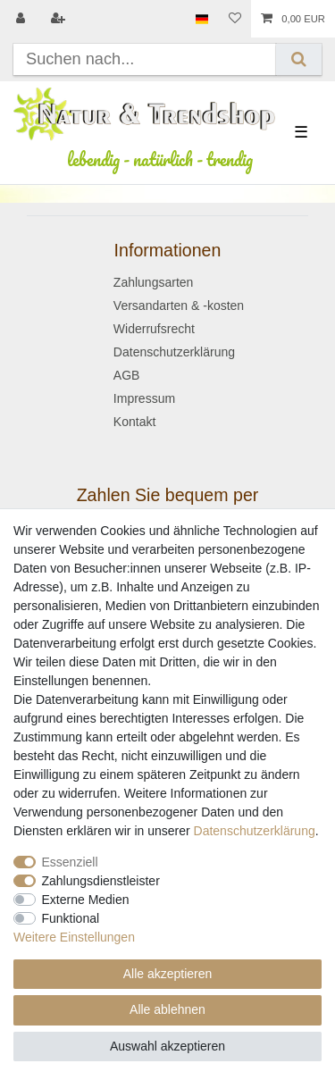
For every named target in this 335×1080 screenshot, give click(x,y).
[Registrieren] (60, 19)
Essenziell (70, 862)
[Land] (201, 19)
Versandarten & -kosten (178, 305)
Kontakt (134, 421)
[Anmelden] (22, 19)
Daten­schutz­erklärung (254, 831)
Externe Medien (86, 899)
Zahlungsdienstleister (101, 881)
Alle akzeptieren (168, 974)
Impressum (144, 398)
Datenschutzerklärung (174, 352)
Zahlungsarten (153, 282)
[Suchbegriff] (144, 59)
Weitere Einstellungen (74, 937)
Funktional (71, 918)
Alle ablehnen (167, 1009)
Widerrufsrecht (154, 329)
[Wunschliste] (235, 19)
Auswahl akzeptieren (167, 1046)
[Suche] (299, 59)
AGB (126, 375)
